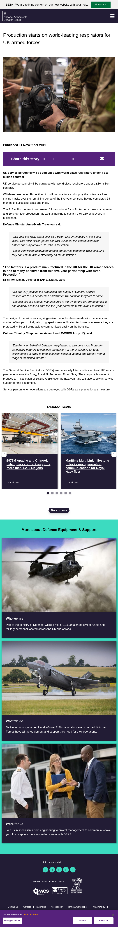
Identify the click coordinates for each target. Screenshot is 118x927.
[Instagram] (73, 869)
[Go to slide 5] (65, 493)
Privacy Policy (98, 907)
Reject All (103, 920)
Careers (27, 907)
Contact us (13, 907)
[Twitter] (53, 159)
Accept (82, 920)
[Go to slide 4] (61, 493)
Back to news (59, 510)
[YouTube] (66, 869)
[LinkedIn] (73, 159)
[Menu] (112, 16)
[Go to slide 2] (52, 493)
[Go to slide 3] (57, 493)
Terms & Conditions (77, 907)
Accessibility (57, 907)
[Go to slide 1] (48, 493)
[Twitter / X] (52, 869)
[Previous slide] (4, 454)
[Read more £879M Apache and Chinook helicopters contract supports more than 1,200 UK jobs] (30, 451)
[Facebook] (44, 159)
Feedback (100, 4)
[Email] (102, 159)
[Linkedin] (59, 869)
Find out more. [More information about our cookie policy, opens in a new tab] (31, 914)
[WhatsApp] (82, 159)
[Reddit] (63, 159)
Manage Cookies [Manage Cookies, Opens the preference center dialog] (12, 920)
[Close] (113, 914)
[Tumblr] (92, 159)
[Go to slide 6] (70, 493)
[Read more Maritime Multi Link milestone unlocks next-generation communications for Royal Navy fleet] (89, 451)
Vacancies (41, 907)
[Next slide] (113, 454)
